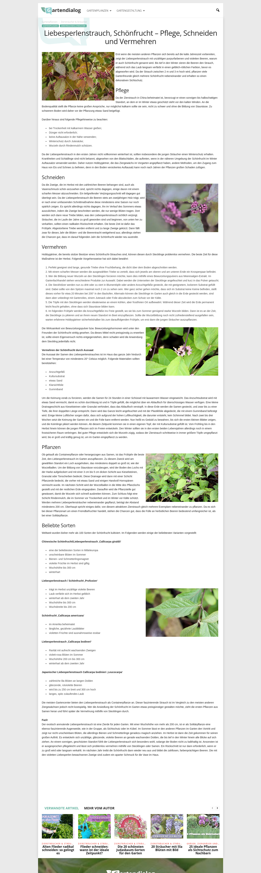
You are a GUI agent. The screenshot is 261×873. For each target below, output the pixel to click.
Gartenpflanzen (99, 11)
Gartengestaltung (131, 11)
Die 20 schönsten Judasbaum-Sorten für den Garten (130, 850)
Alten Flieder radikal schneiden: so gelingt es (58, 850)
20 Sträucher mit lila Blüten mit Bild (166, 848)
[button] (218, 10)
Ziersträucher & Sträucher (73, 26)
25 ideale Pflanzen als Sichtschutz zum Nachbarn (203, 850)
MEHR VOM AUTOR (99, 808)
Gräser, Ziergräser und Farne (203, 843)
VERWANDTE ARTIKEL (62, 808)
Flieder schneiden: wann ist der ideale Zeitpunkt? (94, 850)
